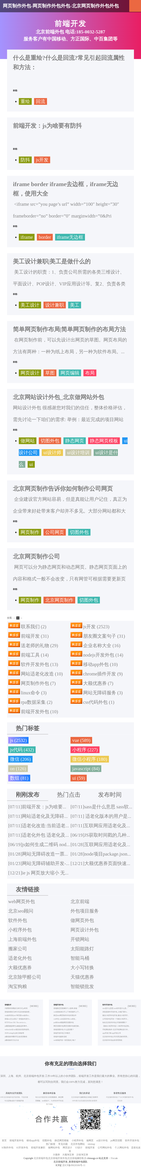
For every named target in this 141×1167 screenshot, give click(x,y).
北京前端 (79, 901)
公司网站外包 (105, 1147)
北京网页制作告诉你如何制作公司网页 (63, 488)
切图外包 (50, 440)
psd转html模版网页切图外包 (64, 1022)
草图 (50, 373)
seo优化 (44, 1101)
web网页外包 (21, 901)
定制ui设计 (12, 1101)
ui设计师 (52, 452)
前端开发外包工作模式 (62, 1033)
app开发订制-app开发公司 (111, 1033)
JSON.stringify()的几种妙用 (14, 1033)
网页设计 (30, 373)
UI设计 (78, 1147)
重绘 (25, 101)
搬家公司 (17, 948)
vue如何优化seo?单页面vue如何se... (17, 1015)
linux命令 (34, 692)
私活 (86, 1097)
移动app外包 (100, 664)
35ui (112, 1158)
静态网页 (74, 440)
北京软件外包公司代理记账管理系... (115, 1037)
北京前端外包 (31, 1075)
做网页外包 (82, 920)
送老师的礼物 (39, 645)
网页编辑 (70, 373)
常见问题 (63, 1144)
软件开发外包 (39, 664)
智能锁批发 (82, 986)
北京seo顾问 (20, 911)
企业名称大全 (101, 645)
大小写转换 (82, 967)
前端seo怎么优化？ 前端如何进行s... (18, 1019)
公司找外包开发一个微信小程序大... (115, 1019)
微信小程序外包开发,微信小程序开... (115, 1015)
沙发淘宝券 (82, 1154)
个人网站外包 (122, 1147)
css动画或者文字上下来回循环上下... (67, 1012)
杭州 (18, 1075)
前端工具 (35, 655)
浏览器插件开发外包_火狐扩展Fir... (115, 1012)
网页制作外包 (38, 683)
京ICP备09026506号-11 (73, 1165)
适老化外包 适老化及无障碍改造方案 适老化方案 (65, 835)
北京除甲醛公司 (24, 977)
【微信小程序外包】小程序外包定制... (116, 1026)
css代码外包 (98, 702)
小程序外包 (20, 929)
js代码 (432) (22, 749)
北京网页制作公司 (36, 556)
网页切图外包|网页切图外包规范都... (67, 1026)
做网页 (89, 1140)
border (45, 237)
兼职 (82, 1097)
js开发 (42, 160)
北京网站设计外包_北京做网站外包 (58, 397)
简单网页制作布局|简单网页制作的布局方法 (69, 329)
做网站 (28, 440)
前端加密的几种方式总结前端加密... (18, 1012)
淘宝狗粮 (17, 986)
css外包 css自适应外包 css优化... (65, 1019)
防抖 (25, 160)
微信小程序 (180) (89, 759)
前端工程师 (92, 1097)
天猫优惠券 (82, 977)
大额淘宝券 (68, 1154)
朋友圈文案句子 (104, 636)
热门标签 (50, 1144)
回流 (40, 101)
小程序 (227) (85, 749)
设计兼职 (54, 305)
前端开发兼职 (38, 1147)
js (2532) (18, 740)
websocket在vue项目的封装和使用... (17, 1029)
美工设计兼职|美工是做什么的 (52, 261)
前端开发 (35, 636)
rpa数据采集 (36, 702)
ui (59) (78, 778)
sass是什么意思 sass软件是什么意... (114, 1008)
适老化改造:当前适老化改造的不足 (51, 825)
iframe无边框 (70, 237)
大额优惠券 (98, 683)
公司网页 (54, 532)
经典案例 (53, 1097)
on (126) (18, 768)
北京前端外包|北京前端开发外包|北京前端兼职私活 (60, 1158)
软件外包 (17, 920)
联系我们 (33, 626)
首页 (4, 1140)
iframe (27, 237)
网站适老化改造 (42, 674)
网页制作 (30, 532)
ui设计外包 (102, 1140)
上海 (10, 1075)
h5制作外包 (7, 1147)
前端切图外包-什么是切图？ (64, 1029)
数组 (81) (19, 778)
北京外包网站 (78, 1144)
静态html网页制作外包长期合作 (65, 1015)
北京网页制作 (59, 600)
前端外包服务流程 (60, 1037)
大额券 (56, 1154)
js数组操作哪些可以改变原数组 (16, 1037)
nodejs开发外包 (103, 655)
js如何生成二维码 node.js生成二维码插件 (57, 844)
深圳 (3, 1075)
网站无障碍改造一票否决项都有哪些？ (55, 854)
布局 (90, 373)
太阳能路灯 (82, 948)
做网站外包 (54, 1147)
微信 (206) (20, 759)
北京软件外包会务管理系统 (112, 1040)
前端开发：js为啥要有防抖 (47, 125)
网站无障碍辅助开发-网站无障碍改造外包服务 (63, 863)
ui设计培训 (78, 452)
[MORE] (34, 1006)
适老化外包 (20, 958)
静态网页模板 (104, 440)
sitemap (91, 1144)
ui (31, 464)
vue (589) (81, 740)
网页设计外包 (84, 929)
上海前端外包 (22, 939)
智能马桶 (79, 958)
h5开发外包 (22, 1147)
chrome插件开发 (103, 674)
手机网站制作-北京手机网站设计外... (115, 1029)
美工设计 (30, 305)
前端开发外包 (39, 711)
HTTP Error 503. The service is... (16, 1022)
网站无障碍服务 (103, 692)
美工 (74, 305)
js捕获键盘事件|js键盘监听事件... (16, 1026)
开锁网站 (79, 939)
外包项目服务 (84, 911)
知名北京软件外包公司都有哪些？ (114, 1022)
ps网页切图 (116, 1140)
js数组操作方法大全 (12, 1040)
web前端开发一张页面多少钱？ (65, 1040)
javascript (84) (86, 768)
